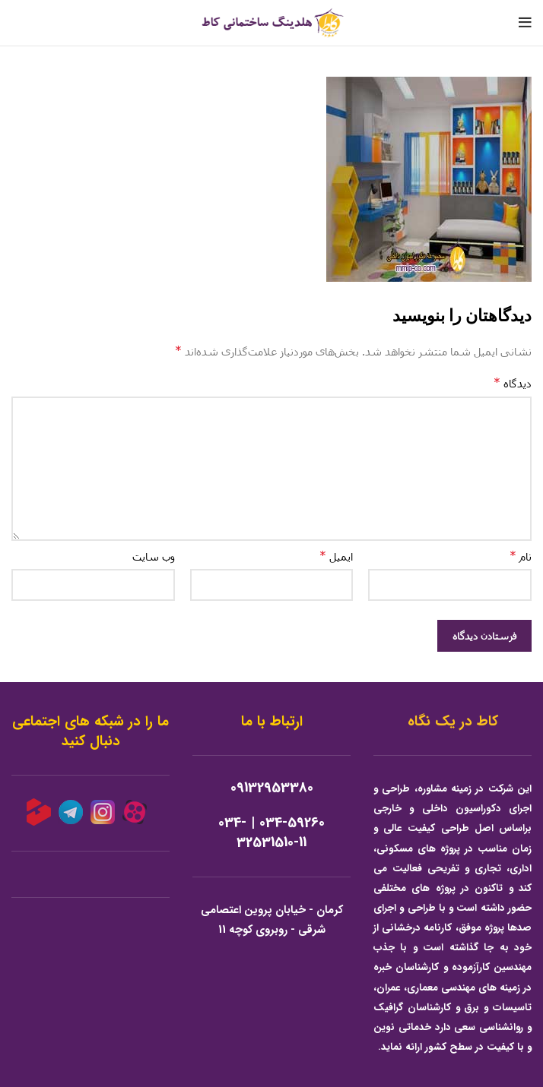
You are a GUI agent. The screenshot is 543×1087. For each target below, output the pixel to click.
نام (521, 555)
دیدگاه (513, 382)
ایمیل (336, 555)
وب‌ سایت (153, 556)
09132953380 (271, 788)
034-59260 (292, 823)
